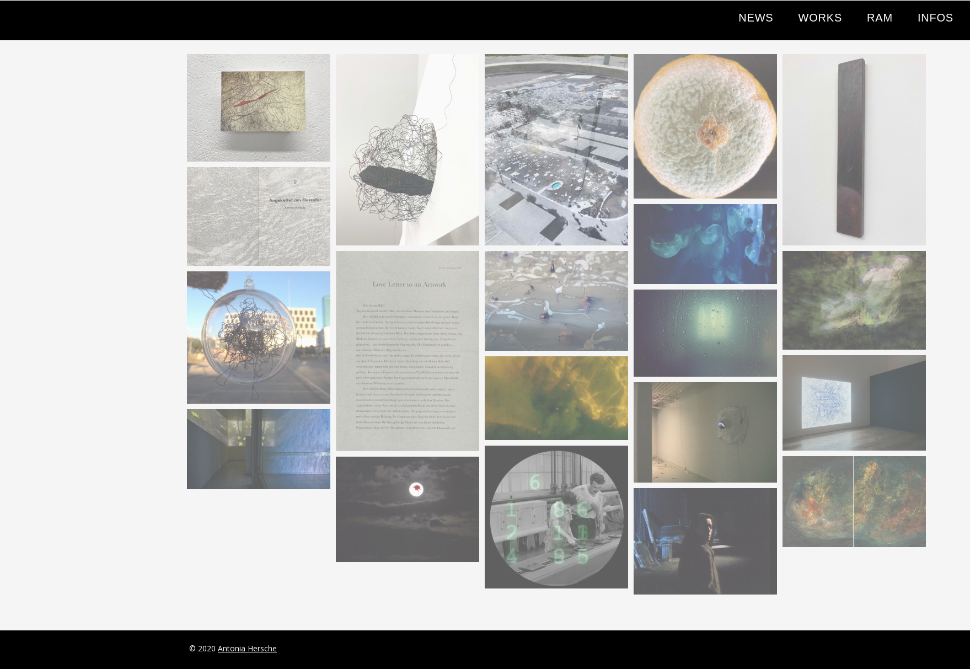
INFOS (935, 18)
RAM (880, 18)
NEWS (755, 18)
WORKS (820, 18)
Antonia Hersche (247, 648)
